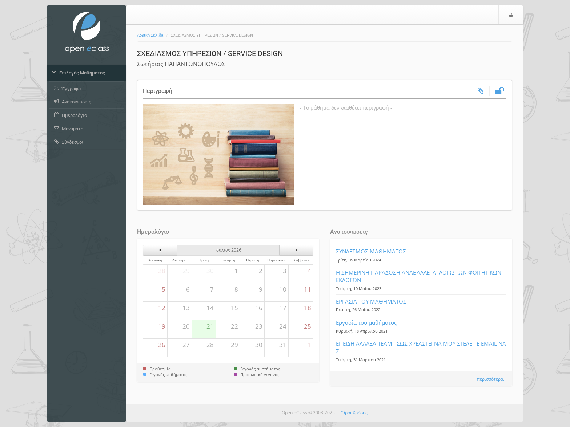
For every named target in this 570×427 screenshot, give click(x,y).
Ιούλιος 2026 (228, 250)
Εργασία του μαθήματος (366, 322)
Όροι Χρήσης (354, 413)
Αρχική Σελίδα (150, 35)
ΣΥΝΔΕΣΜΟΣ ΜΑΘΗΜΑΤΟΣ (371, 251)
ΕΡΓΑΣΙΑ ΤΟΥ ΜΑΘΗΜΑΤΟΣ (371, 301)
